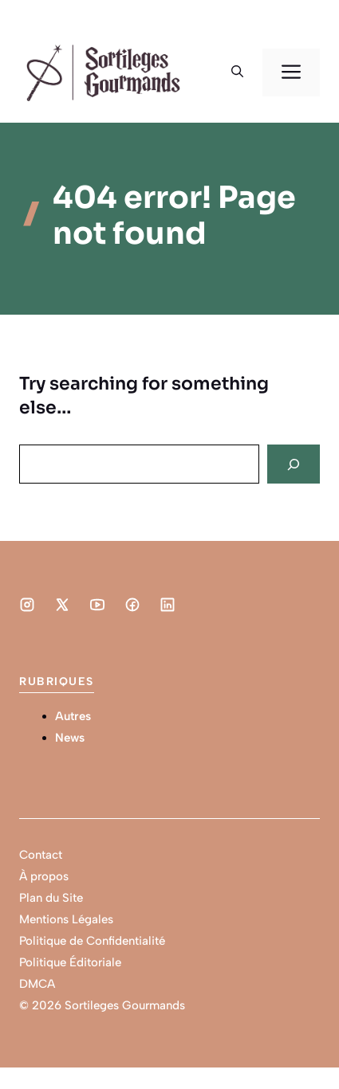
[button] (237, 72)
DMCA (37, 984)
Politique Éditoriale (70, 962)
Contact (40, 855)
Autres (73, 716)
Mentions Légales (66, 919)
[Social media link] (27, 605)
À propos (44, 876)
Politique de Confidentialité (92, 941)
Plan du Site (51, 898)
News (70, 738)
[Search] (293, 464)
